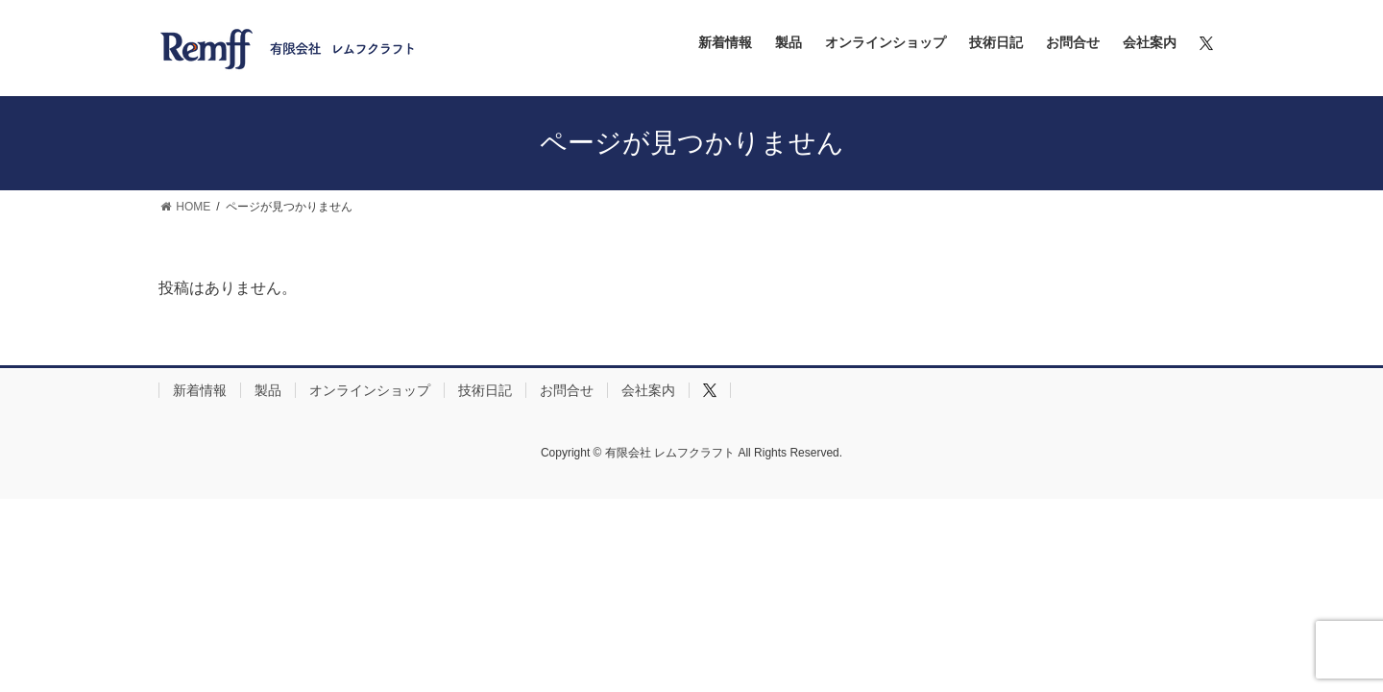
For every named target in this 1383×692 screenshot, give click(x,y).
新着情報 (200, 390)
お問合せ (567, 390)
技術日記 (485, 390)
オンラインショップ (369, 390)
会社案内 (648, 390)
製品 (268, 390)
